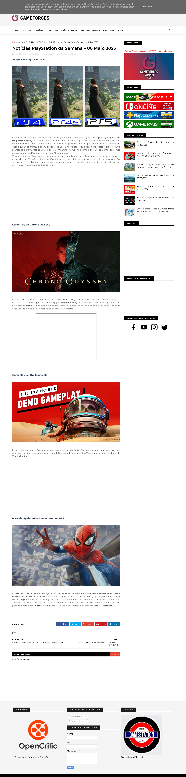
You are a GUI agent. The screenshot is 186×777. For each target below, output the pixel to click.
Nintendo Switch (90, 30)
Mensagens (75, 712)
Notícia (35, 42)
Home (17, 30)
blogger (113, 649)
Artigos (53, 30)
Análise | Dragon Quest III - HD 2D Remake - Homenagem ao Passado (154, 165)
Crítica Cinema (70, 30)
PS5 (53, 42)
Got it (158, 7)
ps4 (49, 42)
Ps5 (105, 30)
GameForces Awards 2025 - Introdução (147, 51)
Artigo (22, 42)
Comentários (76, 716)
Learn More (147, 7)
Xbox (121, 30)
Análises (41, 30)
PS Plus (43, 42)
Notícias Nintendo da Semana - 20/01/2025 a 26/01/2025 (154, 154)
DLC (28, 42)
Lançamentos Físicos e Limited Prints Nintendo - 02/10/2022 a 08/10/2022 (154, 210)
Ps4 (113, 30)
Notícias (28, 30)
